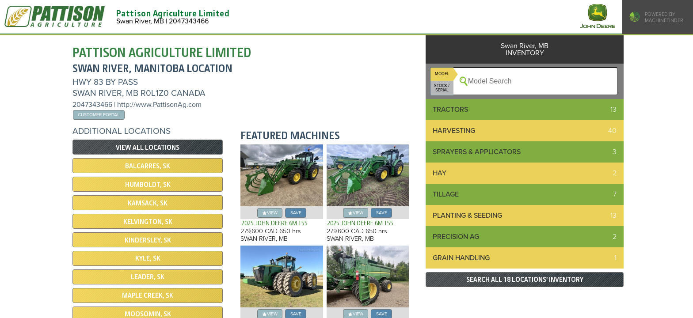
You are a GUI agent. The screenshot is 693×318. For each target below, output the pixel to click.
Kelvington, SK (147, 221)
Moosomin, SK (148, 314)
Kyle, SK (147, 258)
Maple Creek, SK (147, 295)
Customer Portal (98, 114)
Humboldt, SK (148, 184)
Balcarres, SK (147, 166)
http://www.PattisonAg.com (159, 104)
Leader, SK (147, 276)
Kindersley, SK (148, 240)
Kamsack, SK (148, 203)
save (295, 213)
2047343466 (92, 104)
